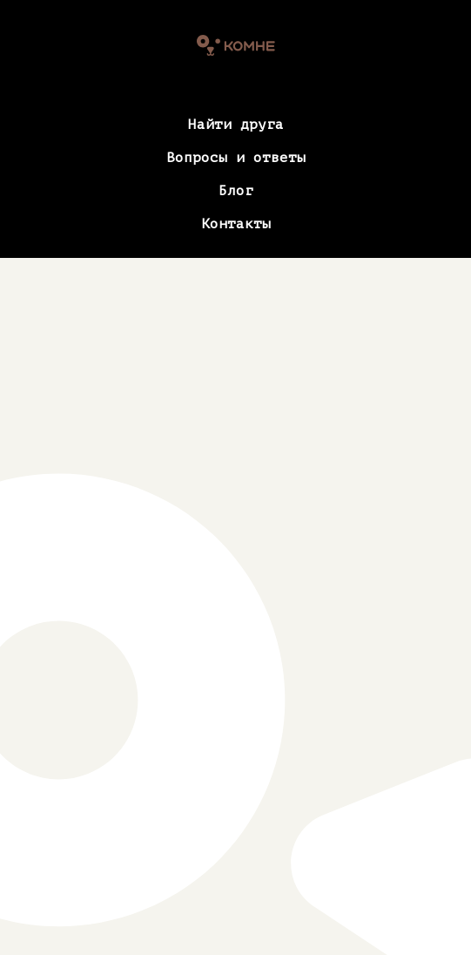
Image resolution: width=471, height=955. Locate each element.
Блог (236, 191)
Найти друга (236, 124)
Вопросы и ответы (236, 158)
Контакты (236, 224)
